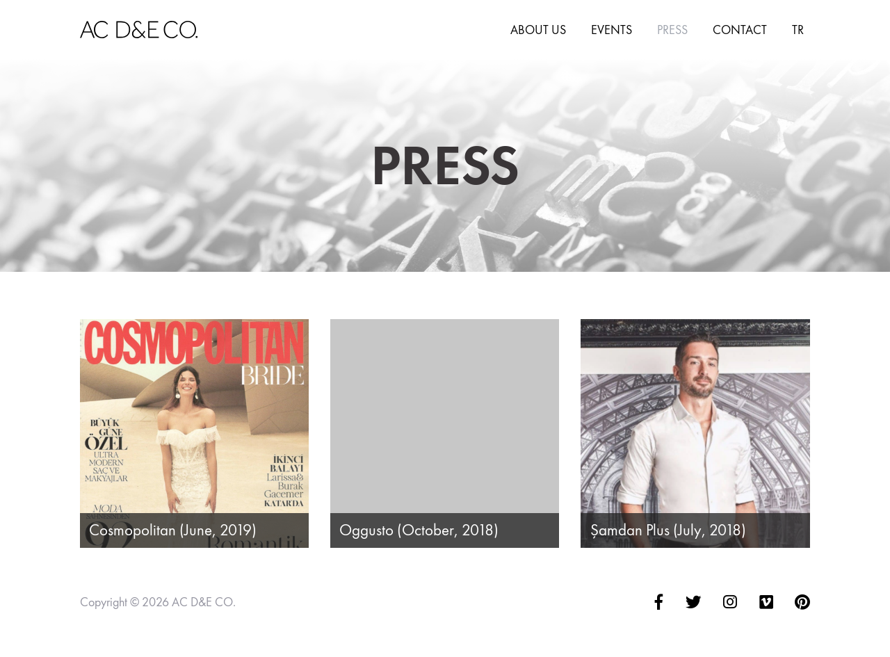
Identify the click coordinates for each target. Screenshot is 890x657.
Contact (740, 30)
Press (672, 30)
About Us (538, 30)
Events (611, 30)
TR (798, 30)
